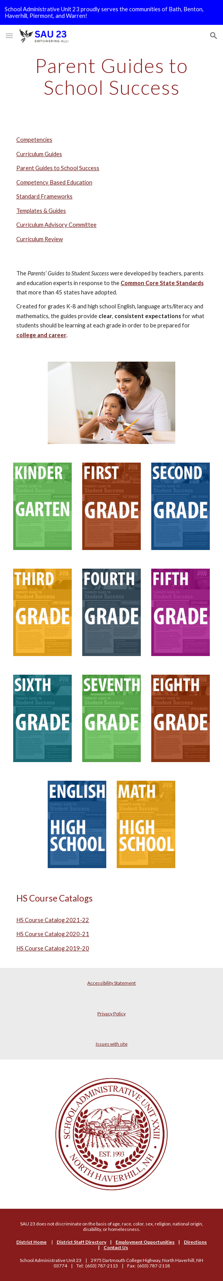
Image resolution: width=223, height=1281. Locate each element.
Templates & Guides (41, 210)
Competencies (34, 139)
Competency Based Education (54, 182)
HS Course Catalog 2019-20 (52, 948)
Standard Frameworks (44, 196)
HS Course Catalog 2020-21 (52, 934)
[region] (111, 12)
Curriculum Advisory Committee (56, 224)
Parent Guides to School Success (57, 168)
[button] (9, 35)
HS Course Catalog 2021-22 (52, 920)
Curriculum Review (39, 239)
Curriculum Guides (39, 154)
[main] (111, 76)
